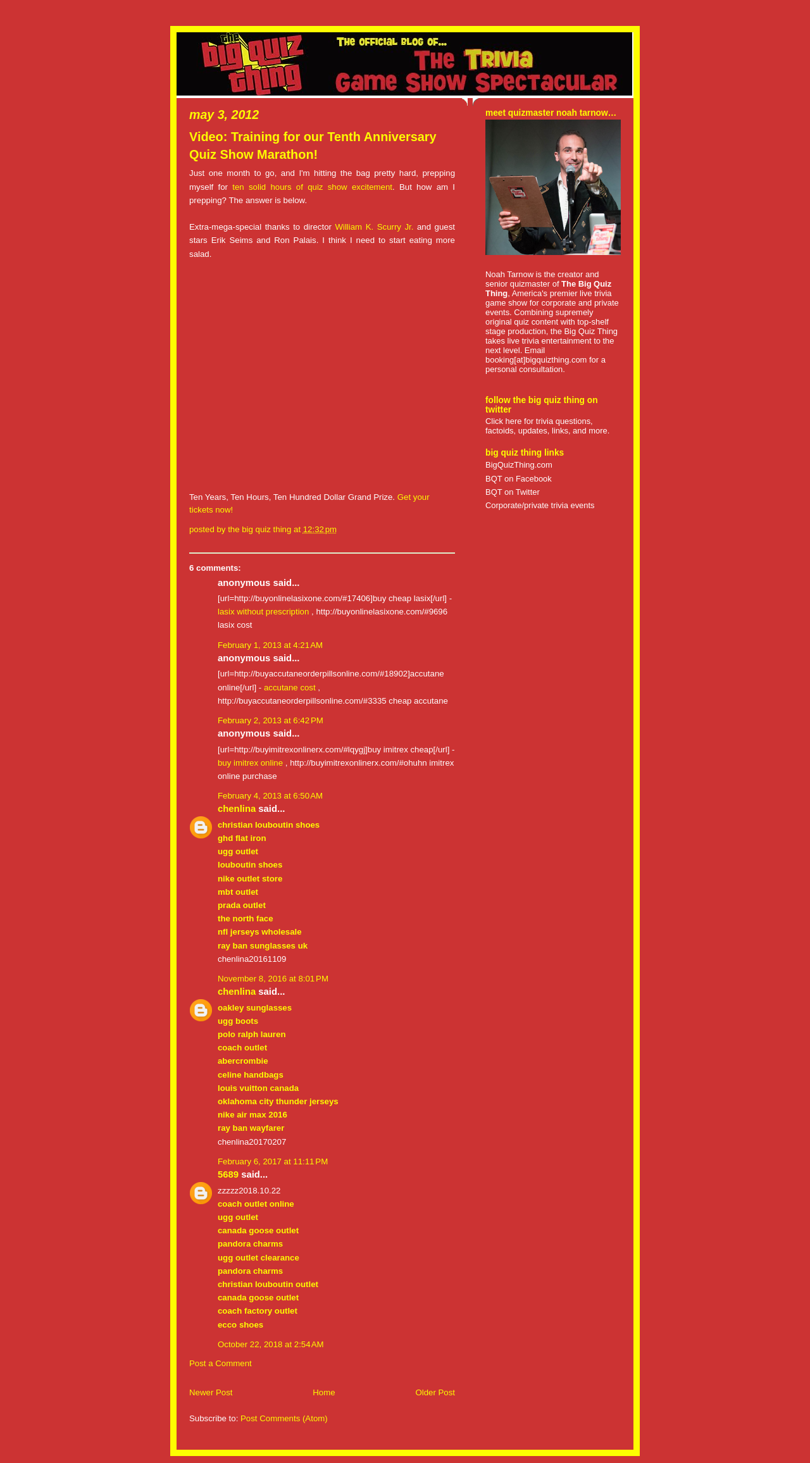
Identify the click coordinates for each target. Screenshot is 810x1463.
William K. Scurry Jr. (374, 227)
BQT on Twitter (512, 492)
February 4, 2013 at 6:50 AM (270, 795)
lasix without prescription (263, 611)
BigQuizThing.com (518, 465)
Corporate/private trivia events (540, 505)
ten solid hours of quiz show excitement (312, 187)
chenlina (237, 809)
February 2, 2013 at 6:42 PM (270, 720)
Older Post (435, 1392)
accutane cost (290, 687)
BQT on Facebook (518, 478)
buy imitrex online (250, 763)
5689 (228, 1174)
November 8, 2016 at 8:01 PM (273, 978)
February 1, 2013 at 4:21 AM (270, 645)
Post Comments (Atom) (284, 1418)
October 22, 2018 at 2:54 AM (271, 1344)
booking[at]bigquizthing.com (536, 359)
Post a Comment (220, 1363)
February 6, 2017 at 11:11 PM (273, 1161)
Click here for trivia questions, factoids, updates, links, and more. (547, 425)
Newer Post (210, 1392)
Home (324, 1392)
